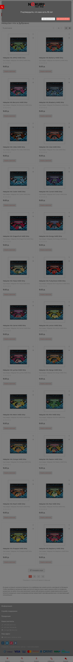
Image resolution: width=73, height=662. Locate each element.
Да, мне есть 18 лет (63, 19)
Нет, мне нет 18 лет (48, 19)
